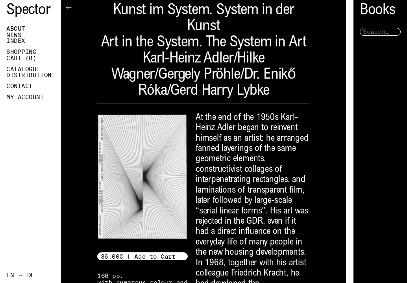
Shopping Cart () (30, 55)
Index (15, 41)
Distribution (29, 75)
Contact (19, 86)
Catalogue (23, 69)
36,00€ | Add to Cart (138, 256)
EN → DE (20, 275)
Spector (28, 10)
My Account (25, 97)
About (15, 29)
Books (370, 10)
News (13, 35)
